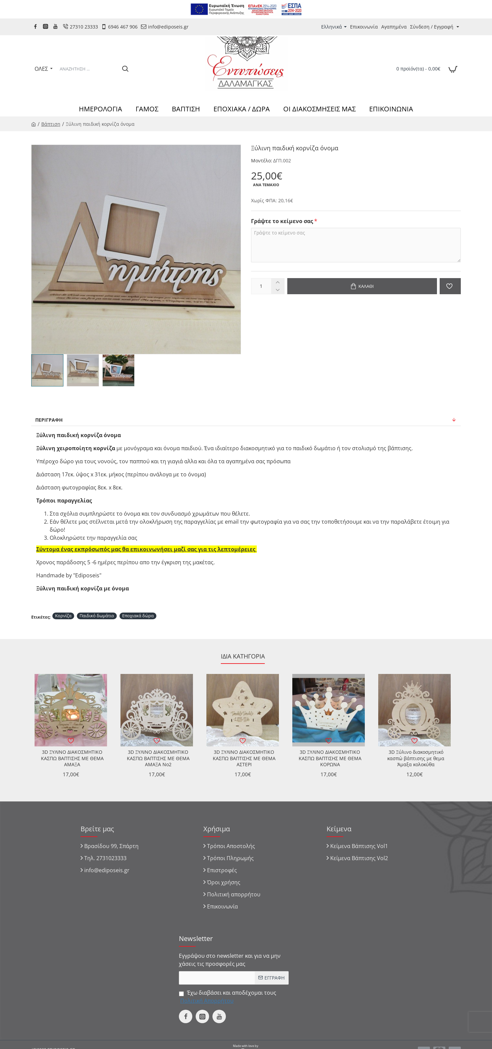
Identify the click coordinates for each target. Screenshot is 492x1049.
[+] (277, 282)
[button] (362, 286)
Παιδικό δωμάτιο (97, 616)
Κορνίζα (63, 616)
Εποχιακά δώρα (138, 616)
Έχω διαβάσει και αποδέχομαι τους (227, 997)
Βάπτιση (50, 124)
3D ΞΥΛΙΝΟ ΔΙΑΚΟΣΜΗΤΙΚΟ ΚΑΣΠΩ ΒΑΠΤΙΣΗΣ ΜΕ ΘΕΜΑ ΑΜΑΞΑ (72, 758)
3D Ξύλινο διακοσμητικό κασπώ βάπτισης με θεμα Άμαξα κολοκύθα (415, 758)
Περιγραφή (49, 420)
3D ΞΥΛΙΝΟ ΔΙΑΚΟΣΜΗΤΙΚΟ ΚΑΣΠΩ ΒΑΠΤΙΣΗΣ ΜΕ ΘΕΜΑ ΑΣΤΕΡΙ (244, 758)
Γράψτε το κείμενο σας (282, 221)
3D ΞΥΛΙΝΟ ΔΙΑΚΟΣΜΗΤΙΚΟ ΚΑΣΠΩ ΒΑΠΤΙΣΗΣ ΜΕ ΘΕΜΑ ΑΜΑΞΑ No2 (158, 758)
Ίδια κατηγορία (243, 656)
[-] (277, 290)
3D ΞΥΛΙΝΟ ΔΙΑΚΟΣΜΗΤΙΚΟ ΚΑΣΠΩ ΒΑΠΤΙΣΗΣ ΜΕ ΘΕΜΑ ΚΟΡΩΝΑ (330, 758)
